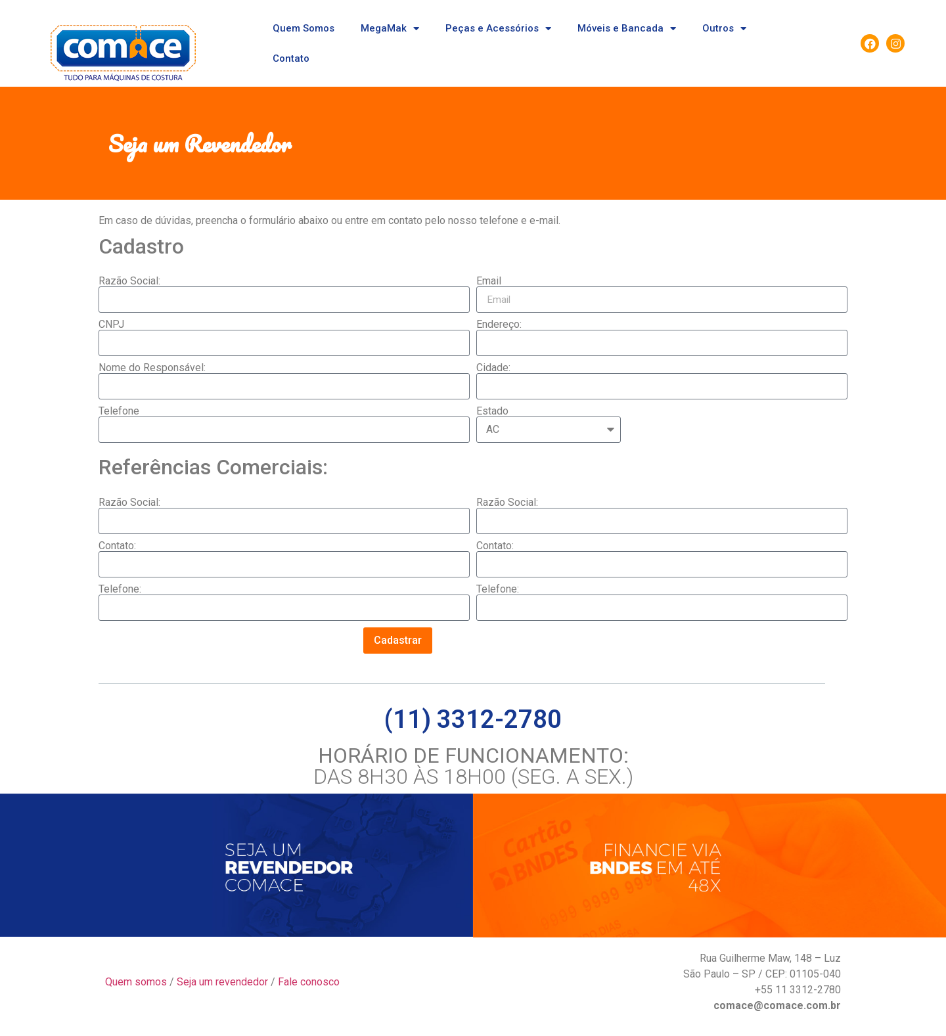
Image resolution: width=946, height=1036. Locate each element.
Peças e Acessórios (498, 28)
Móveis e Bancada (626, 28)
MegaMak (390, 28)
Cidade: (493, 368)
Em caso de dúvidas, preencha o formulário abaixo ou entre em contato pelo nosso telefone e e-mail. (329, 220)
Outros (724, 28)
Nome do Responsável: (152, 368)
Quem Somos (303, 28)
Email (488, 281)
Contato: (117, 546)
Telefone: (120, 589)
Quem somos (136, 982)
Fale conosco (309, 982)
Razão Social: (129, 281)
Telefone (119, 411)
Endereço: (499, 324)
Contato (291, 58)
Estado (492, 411)
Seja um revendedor (222, 982)
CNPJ (111, 324)
